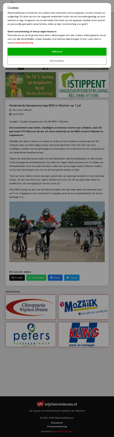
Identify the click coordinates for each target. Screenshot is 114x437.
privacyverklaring (23, 42)
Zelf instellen (57, 60)
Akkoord (57, 51)
